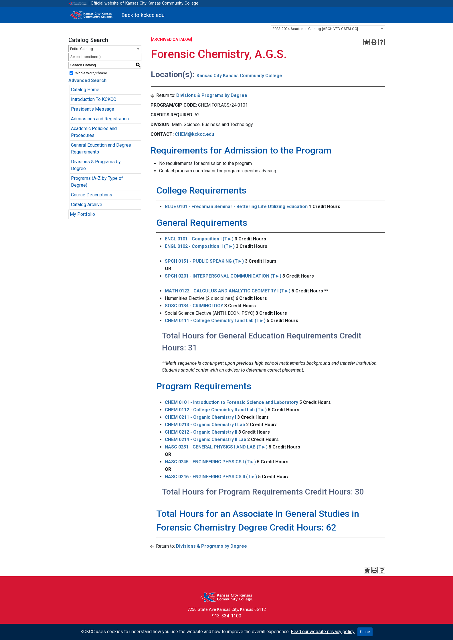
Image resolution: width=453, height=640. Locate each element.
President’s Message (92, 109)
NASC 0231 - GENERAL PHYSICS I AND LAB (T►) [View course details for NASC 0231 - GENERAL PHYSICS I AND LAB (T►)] (216, 447)
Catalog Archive (86, 204)
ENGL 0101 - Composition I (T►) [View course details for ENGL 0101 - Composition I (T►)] (199, 239)
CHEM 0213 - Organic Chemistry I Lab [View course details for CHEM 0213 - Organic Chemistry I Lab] (205, 424)
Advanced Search (87, 80)
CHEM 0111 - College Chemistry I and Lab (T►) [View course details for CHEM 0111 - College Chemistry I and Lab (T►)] (215, 320)
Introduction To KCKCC (93, 99)
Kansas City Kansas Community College (239, 75)
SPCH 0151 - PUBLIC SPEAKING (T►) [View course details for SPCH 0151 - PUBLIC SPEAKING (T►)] (204, 261)
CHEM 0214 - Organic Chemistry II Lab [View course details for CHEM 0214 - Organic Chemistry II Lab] (205, 439)
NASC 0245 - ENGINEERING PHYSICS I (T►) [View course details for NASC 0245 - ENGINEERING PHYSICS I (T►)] (210, 461)
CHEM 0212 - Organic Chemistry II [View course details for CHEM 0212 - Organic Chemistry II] (201, 432)
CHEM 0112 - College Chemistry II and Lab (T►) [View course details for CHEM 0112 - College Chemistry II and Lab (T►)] (216, 409)
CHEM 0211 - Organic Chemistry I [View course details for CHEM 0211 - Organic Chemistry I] (200, 417)
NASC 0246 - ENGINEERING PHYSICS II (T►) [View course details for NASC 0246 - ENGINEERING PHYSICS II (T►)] (211, 476)
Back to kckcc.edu (143, 15)
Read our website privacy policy (323, 631)
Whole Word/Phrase (91, 73)
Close (365, 631)
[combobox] (328, 28)
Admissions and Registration (100, 118)
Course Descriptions (91, 195)
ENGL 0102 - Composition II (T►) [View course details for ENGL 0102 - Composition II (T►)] (200, 246)
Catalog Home (85, 89)
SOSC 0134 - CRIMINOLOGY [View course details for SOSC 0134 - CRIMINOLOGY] (194, 305)
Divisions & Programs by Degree (211, 95)
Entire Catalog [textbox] (81, 49)
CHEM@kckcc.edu (194, 134)
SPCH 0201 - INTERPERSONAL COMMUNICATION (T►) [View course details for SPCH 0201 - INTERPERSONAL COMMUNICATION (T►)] (223, 276)
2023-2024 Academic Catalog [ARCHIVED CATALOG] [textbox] (315, 29)
